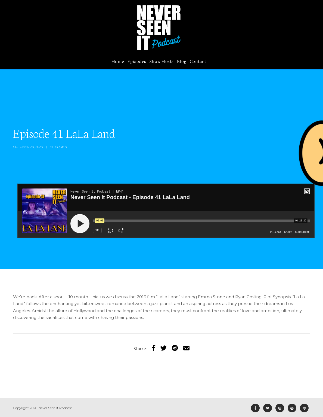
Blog (182, 60)
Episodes (137, 60)
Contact (198, 60)
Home (117, 60)
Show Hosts (162, 60)
